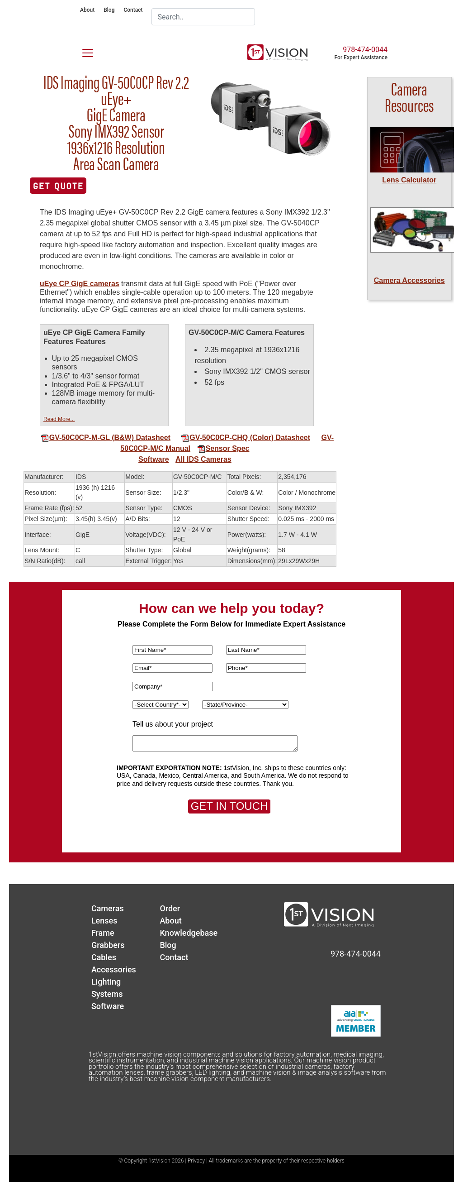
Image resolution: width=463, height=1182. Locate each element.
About (87, 10)
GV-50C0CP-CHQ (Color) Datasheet (245, 437)
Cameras (107, 908)
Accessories (113, 969)
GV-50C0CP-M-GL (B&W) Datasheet (105, 437)
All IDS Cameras (203, 459)
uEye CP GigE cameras (79, 283)
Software (153, 459)
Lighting (106, 981)
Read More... (59, 419)
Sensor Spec (223, 448)
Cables (103, 957)
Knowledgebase (188, 933)
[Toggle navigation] (82, 51)
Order (170, 908)
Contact (132, 10)
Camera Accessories (409, 280)
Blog (109, 10)
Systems (107, 994)
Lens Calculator (409, 180)
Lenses (104, 920)
